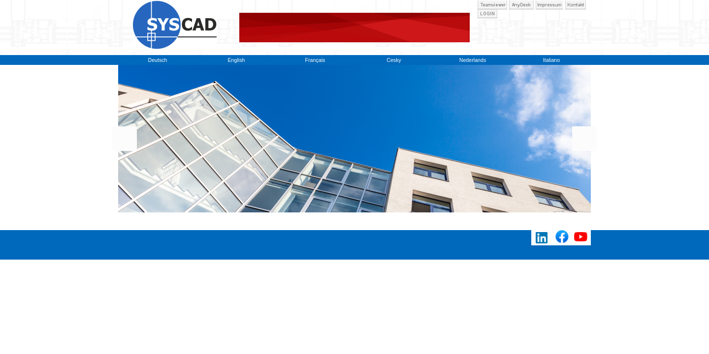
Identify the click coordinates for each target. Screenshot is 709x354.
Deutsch (157, 60)
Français (315, 60)
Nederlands (472, 60)
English (236, 60)
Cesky (394, 60)
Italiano (551, 60)
